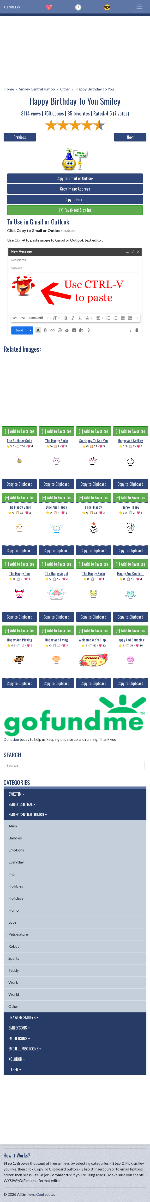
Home (9, 89)
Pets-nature (18, 934)
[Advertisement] (75, 49)
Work (13, 982)
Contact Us (45, 1194)
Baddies (15, 838)
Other (65, 89)
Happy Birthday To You (94, 89)
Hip (11, 874)
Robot (13, 946)
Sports (13, 958)
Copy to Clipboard (19, 484)
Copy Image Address (75, 189)
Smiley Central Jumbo (37, 89)
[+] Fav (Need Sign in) (75, 210)
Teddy (13, 970)
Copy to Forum (75, 199)
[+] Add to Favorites (19, 431)
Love (12, 922)
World (13, 994)
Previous (19, 137)
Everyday (16, 862)
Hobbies (15, 886)
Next (130, 137)
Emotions (16, 850)
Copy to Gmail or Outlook (75, 178)
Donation (11, 739)
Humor (14, 910)
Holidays (15, 898)
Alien (12, 826)
